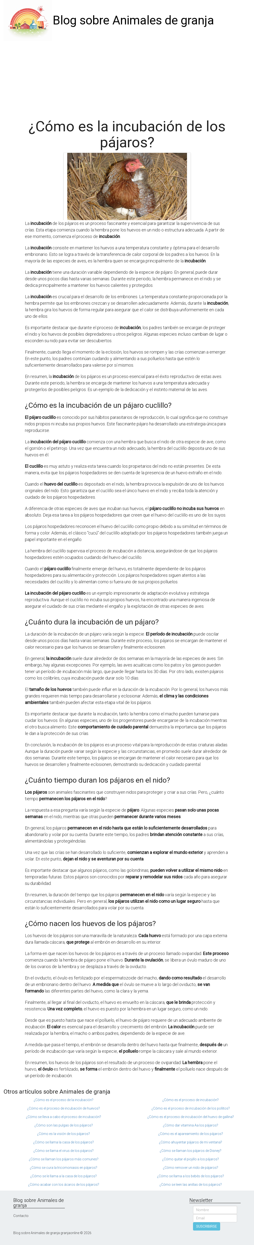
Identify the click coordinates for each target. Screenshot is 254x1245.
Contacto (21, 1216)
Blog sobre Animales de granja (133, 20)
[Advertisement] (127, 77)
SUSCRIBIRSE (206, 1226)
